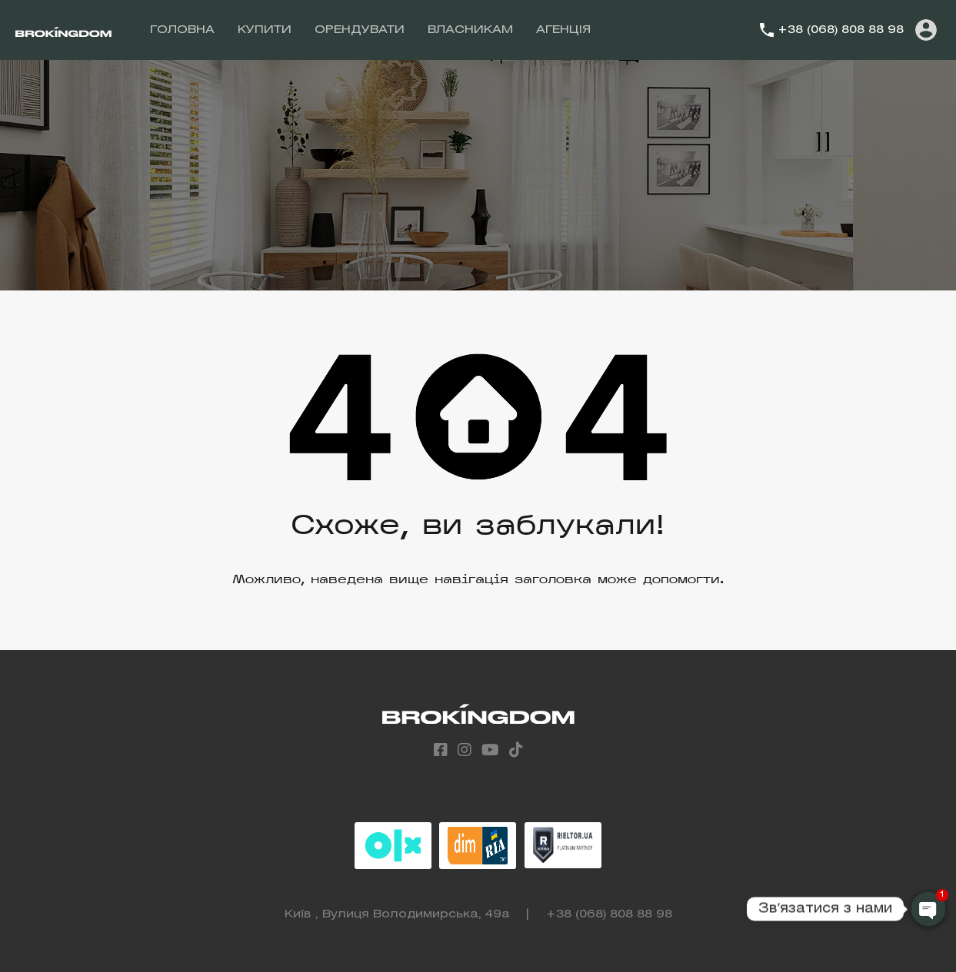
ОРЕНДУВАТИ (360, 30)
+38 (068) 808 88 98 (841, 30)
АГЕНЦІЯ (563, 30)
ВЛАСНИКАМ (470, 30)
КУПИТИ (264, 30)
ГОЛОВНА (182, 30)
